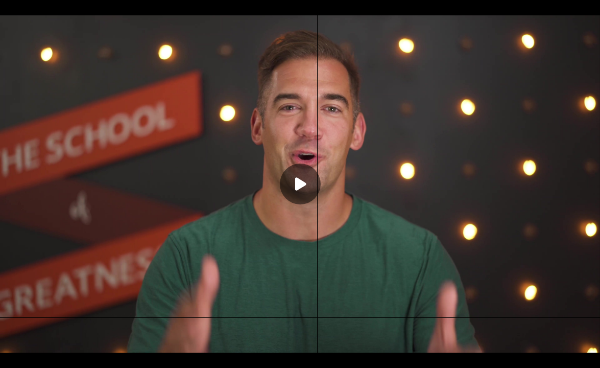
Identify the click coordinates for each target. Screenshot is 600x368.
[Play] (300, 184)
